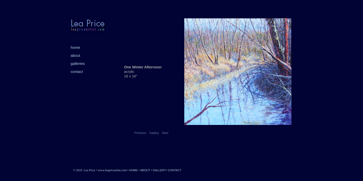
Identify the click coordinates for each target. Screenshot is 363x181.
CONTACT (174, 170)
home (75, 47)
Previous (140, 133)
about (75, 55)
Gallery (154, 133)
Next (165, 133)
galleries (78, 63)
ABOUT (145, 170)
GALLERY (159, 170)
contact (77, 71)
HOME (133, 170)
